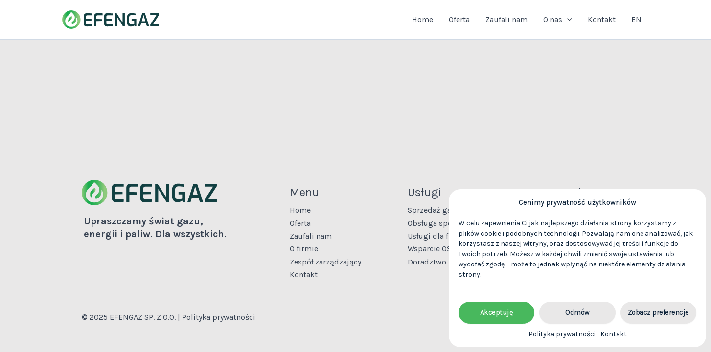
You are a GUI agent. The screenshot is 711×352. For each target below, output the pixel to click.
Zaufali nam (506, 19)
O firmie (304, 248)
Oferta (459, 19)
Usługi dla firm (434, 236)
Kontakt (613, 334)
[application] (567, 19)
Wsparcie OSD (432, 248)
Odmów (577, 312)
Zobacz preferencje (658, 312)
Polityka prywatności (562, 334)
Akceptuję (496, 312)
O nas (557, 19)
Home (422, 19)
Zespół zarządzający (325, 261)
